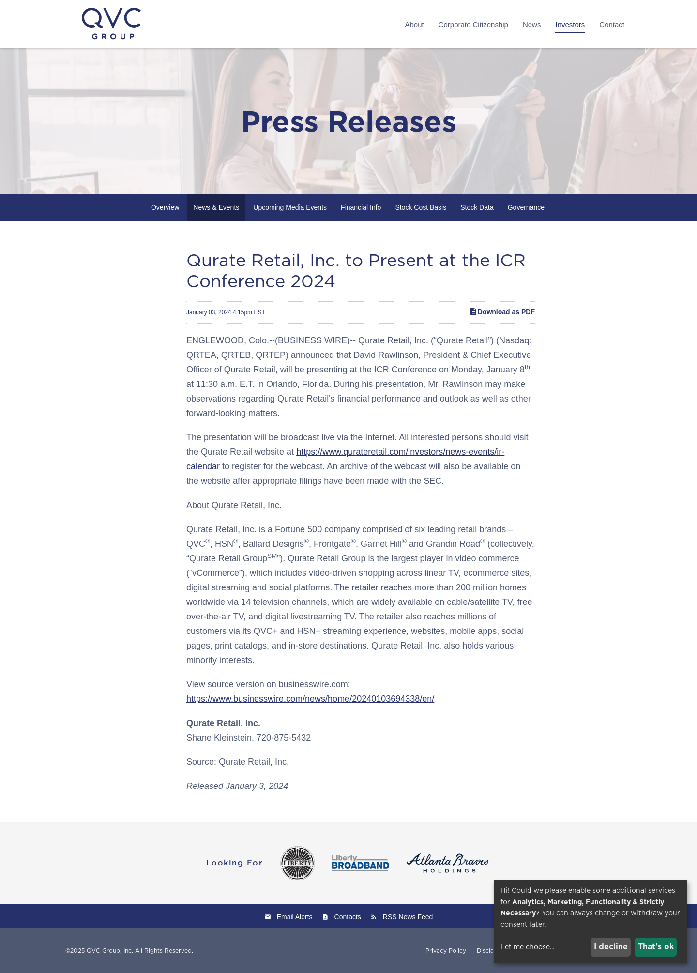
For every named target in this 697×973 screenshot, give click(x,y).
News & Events (216, 207)
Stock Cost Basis (420, 207)
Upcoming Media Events (290, 207)
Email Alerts (295, 917)
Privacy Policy (445, 951)
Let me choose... (527, 947)
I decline (611, 946)
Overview (165, 207)
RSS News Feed (408, 917)
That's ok (656, 946)
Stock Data (476, 207)
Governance (526, 207)
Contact (611, 24)
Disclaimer (491, 951)
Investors (570, 24)
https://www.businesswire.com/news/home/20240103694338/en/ (310, 699)
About (414, 24)
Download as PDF (502, 311)
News (532, 24)
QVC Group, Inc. (110, 950)
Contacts (347, 917)
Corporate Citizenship (473, 24)
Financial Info (361, 207)
